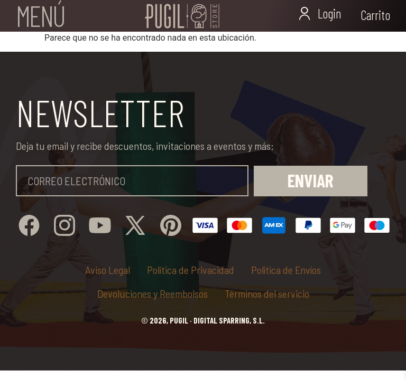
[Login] (305, 16)
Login (330, 13)
